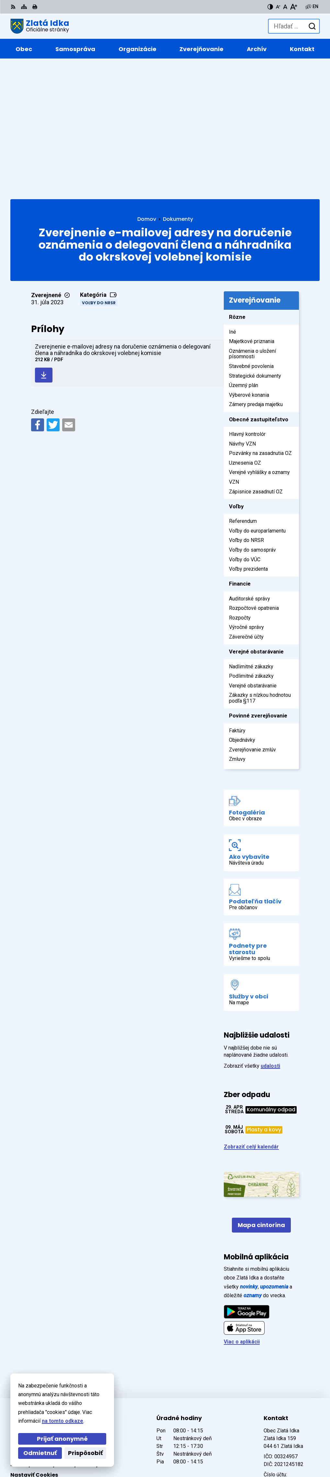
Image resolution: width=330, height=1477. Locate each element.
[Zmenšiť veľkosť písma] (278, 7)
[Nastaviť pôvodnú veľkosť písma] (285, 7)
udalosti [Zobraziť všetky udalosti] (270, 935)
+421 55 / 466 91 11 (287, 1354)
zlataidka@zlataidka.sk (292, 1362)
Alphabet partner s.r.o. (99, 1442)
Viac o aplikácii (242, 1211)
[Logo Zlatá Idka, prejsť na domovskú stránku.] (39, 26)
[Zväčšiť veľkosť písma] (294, 7)
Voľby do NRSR (99, 172)
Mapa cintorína (261, 1094)
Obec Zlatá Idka (87, 1451)
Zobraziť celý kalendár (251, 1016)
